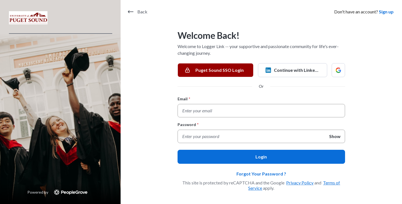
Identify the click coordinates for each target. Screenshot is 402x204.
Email (184, 98)
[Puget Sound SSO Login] (215, 70)
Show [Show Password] (335, 136)
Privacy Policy (300, 182)
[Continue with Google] (338, 70)
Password (188, 124)
